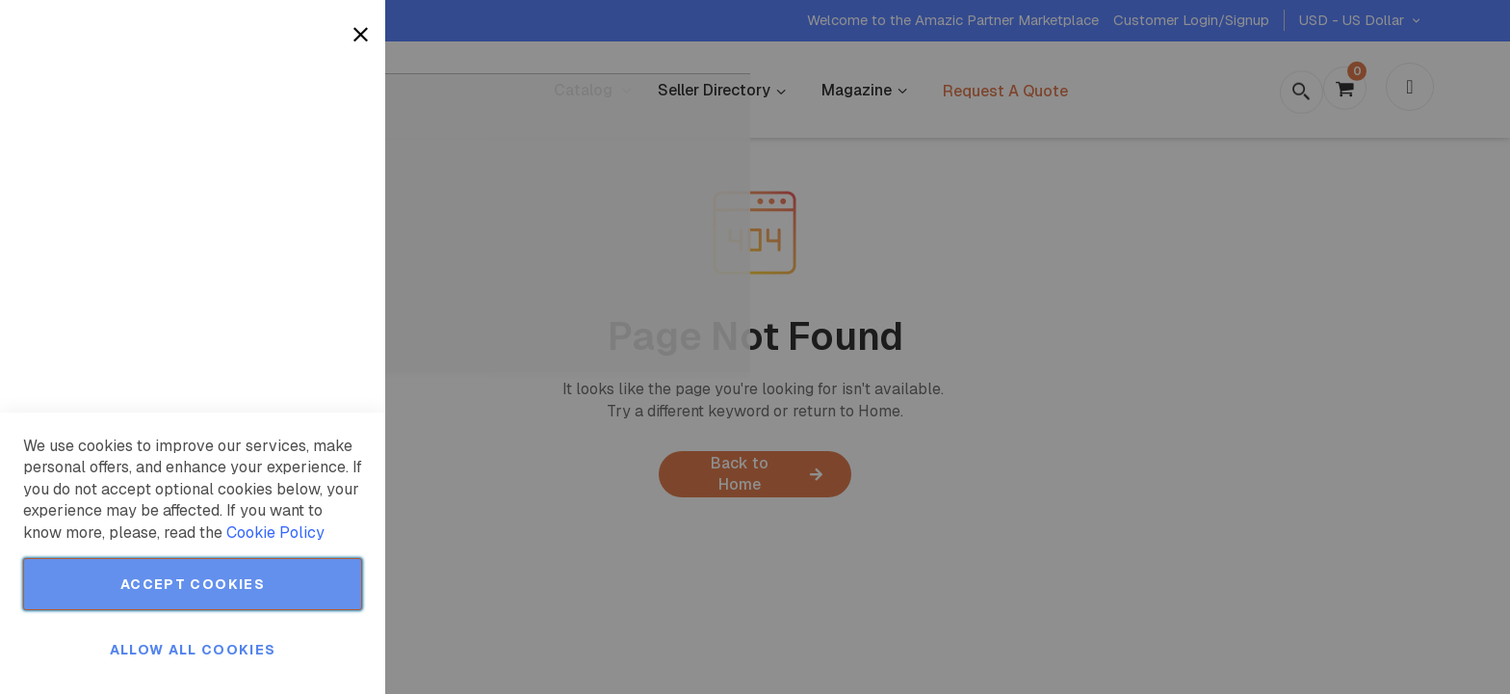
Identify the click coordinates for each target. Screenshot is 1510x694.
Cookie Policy (275, 532)
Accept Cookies (192, 584)
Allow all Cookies (193, 649)
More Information (306, 157)
